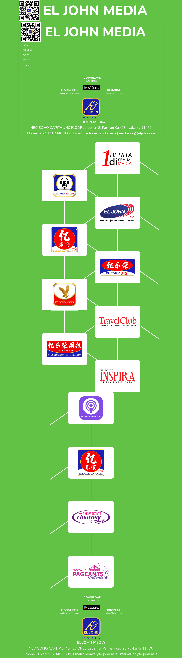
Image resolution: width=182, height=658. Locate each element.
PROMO (26, 60)
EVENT (26, 55)
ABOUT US (27, 50)
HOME (25, 45)
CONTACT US (29, 65)
